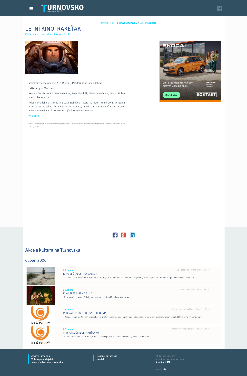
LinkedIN (132, 235)
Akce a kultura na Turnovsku (47, 362)
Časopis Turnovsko (107, 356)
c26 (164, 369)
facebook (163, 362)
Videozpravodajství (42, 359)
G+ (124, 235)
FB (115, 235)
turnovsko (105, 23)
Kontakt (101, 359)
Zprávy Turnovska (40, 356)
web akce (34, 115)
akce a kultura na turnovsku (124, 23)
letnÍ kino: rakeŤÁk (148, 23)
